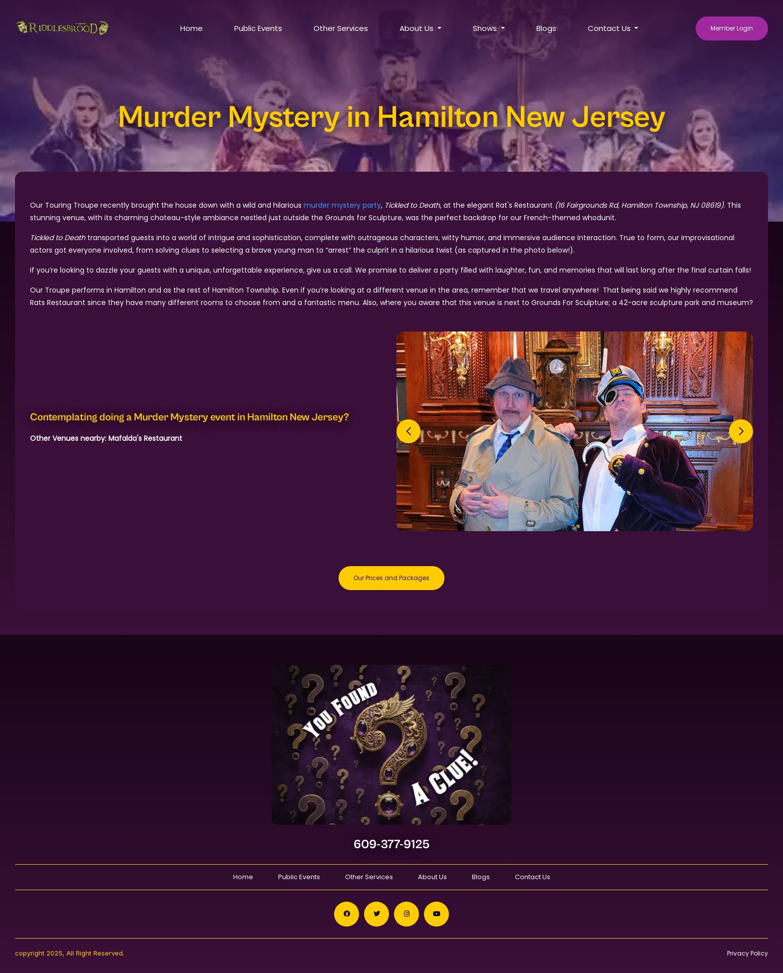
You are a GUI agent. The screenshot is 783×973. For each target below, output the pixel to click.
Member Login (732, 28)
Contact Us (532, 877)
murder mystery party (342, 205)
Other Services (341, 28)
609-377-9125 (392, 844)
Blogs (546, 28)
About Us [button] (417, 28)
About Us (432, 877)
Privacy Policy (747, 953)
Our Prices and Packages (391, 578)
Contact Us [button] (610, 28)
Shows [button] (486, 28)
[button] (571, 522)
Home (191, 28)
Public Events (258, 28)
